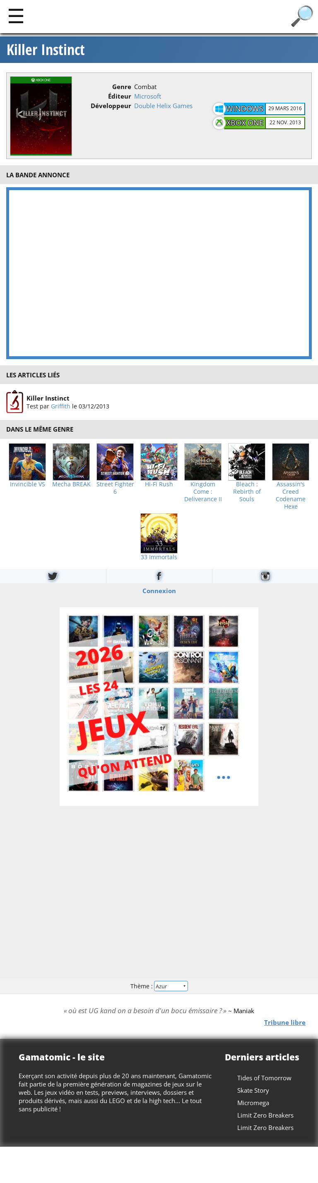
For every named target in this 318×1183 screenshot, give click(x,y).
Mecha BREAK (71, 484)
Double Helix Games (163, 105)
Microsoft (147, 96)
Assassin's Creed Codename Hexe (291, 495)
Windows (244, 108)
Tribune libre (285, 1022)
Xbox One (244, 123)
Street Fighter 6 (115, 487)
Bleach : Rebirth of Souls (247, 491)
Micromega (253, 1102)
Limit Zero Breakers (265, 1115)
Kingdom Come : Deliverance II (203, 491)
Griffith (60, 406)
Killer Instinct (46, 49)
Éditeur (119, 96)
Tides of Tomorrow (264, 1078)
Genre (121, 86)
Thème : (159, 986)
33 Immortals (159, 557)
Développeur (111, 105)
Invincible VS (27, 484)
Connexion (159, 591)
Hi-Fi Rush (159, 484)
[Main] (16, 15)
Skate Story (253, 1090)
